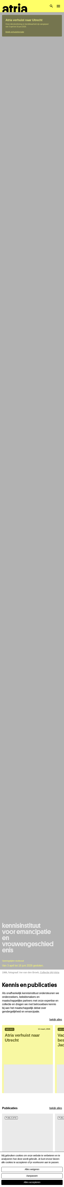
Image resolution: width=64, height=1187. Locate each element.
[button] (51, 6)
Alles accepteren (32, 1182)
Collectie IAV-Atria (49, 240)
